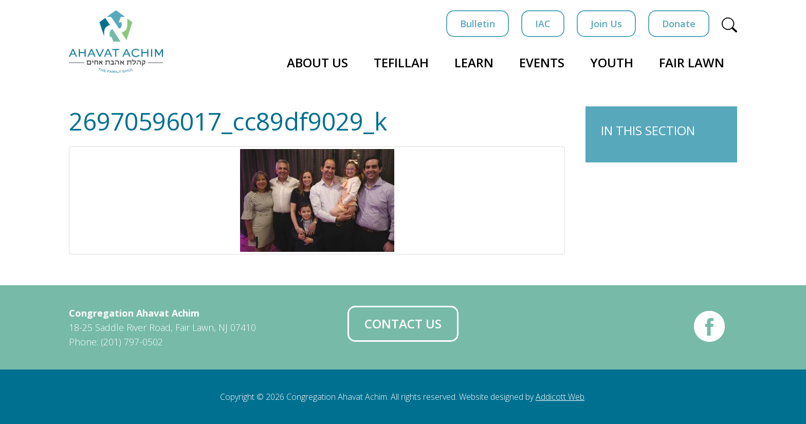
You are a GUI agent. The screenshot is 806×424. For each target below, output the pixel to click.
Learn (473, 62)
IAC (543, 23)
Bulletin (477, 23)
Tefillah (401, 62)
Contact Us (403, 323)
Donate (678, 23)
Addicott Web (560, 396)
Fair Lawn (691, 62)
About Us (317, 62)
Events (541, 62)
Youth (611, 62)
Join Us (606, 23)
